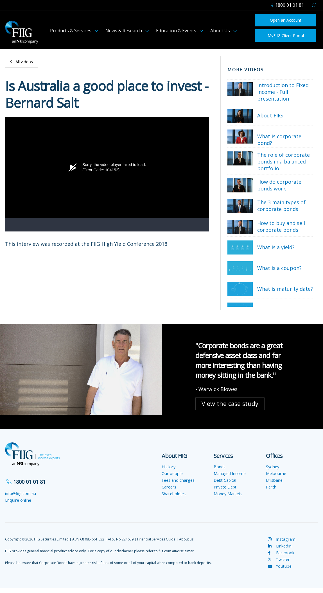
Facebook (281, 552)
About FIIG (270, 115)
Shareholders (174, 493)
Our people (172, 472)
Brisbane (274, 479)
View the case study (229, 403)
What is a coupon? (279, 266)
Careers (169, 486)
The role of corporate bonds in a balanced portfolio (283, 161)
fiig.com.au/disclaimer (176, 550)
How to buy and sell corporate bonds (281, 225)
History (168, 466)
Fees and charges (178, 479)
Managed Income (230, 472)
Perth (271, 486)
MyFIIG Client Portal (286, 35)
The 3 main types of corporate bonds (281, 204)
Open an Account (285, 20)
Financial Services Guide (156, 538)
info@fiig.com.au (20, 493)
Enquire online (18, 499)
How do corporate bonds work (279, 184)
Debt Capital (225, 479)
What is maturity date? (285, 286)
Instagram (281, 538)
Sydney (272, 466)
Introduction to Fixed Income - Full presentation (283, 92)
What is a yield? (276, 245)
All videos (24, 62)
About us (186, 538)
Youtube (279, 565)
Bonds (219, 466)
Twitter (278, 559)
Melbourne (276, 472)
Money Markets (228, 493)
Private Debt (225, 486)
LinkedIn (279, 545)
